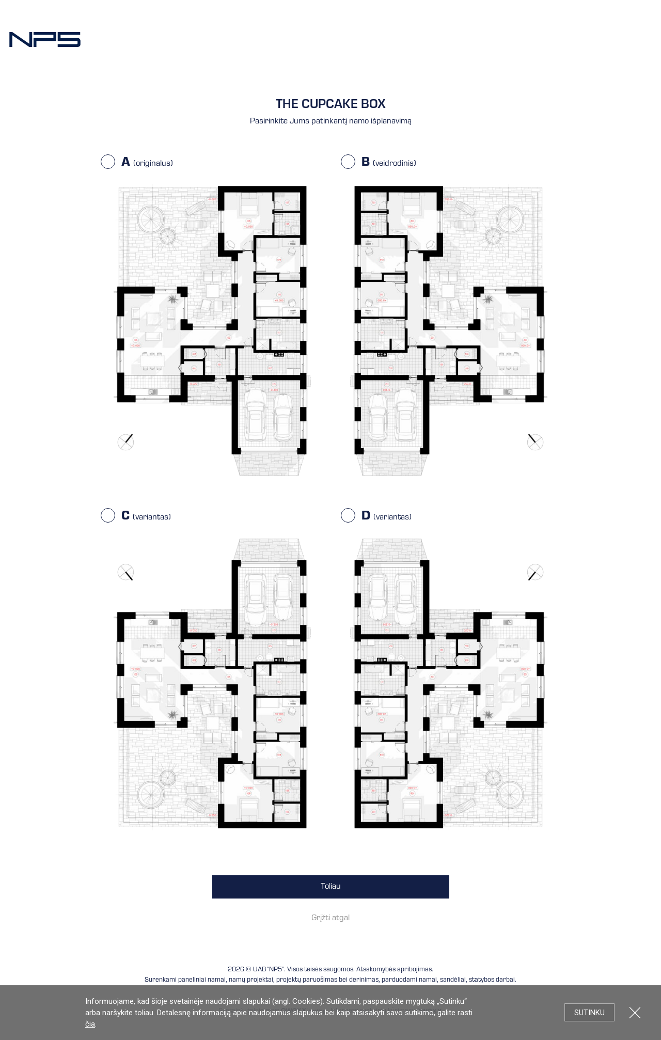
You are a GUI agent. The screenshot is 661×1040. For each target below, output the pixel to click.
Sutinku (589, 1012)
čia (90, 1024)
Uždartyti (634, 1012)
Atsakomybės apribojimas (394, 970)
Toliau (331, 887)
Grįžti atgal (330, 919)
